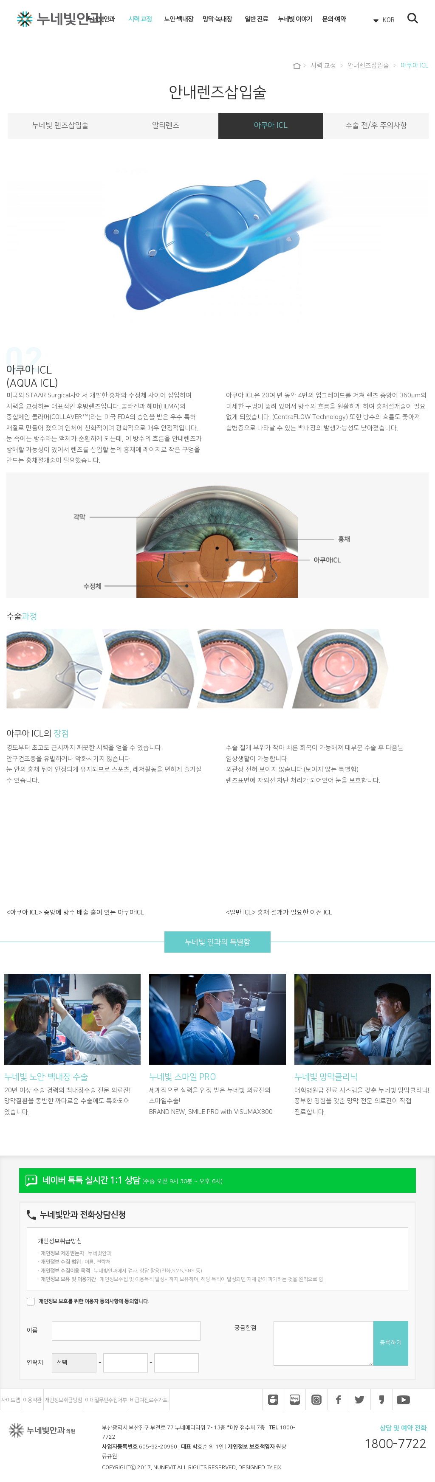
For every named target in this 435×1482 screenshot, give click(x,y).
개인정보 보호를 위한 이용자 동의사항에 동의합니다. (94, 1301)
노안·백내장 (178, 19)
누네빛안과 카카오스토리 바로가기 (381, 1399)
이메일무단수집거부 (106, 1400)
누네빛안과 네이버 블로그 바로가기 (294, 1399)
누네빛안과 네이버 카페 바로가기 (273, 1399)
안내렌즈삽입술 (368, 65)
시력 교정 (140, 19)
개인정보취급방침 (63, 1400)
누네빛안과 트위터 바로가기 (359, 1399)
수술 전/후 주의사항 (376, 125)
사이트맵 (10, 1400)
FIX (277, 1468)
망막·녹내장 (217, 19)
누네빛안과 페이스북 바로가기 (338, 1399)
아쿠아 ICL (415, 65)
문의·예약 (334, 19)
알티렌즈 (165, 125)
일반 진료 (256, 19)
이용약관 (32, 1400)
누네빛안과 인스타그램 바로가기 (316, 1399)
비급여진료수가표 (148, 1400)
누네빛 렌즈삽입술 (60, 125)
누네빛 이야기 (295, 19)
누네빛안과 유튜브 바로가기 (403, 1399)
